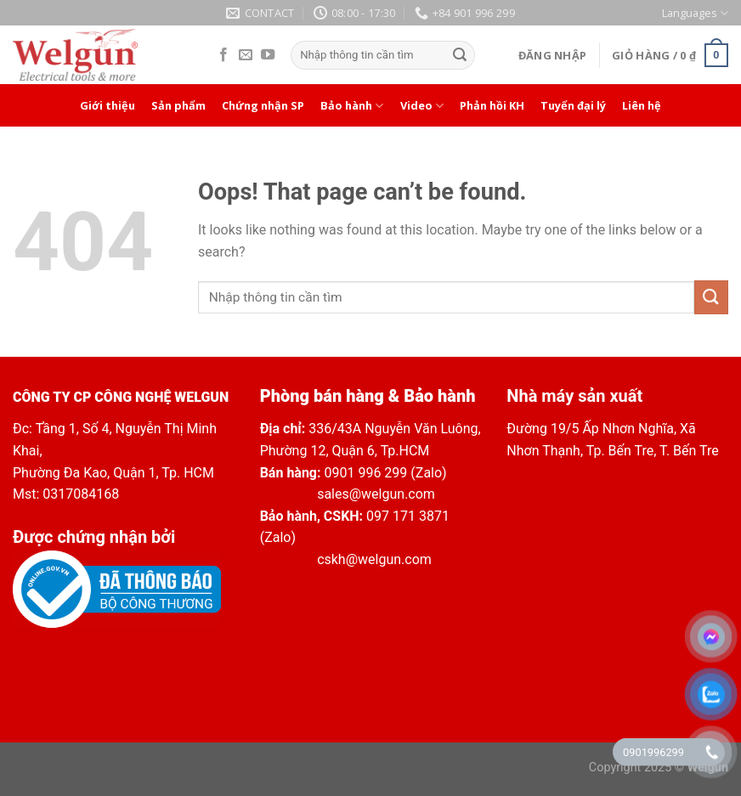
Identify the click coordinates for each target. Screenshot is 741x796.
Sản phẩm (178, 105)
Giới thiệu (107, 105)
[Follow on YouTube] (267, 55)
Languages (695, 13)
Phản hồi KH (492, 105)
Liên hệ (641, 105)
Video (422, 106)
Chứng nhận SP (263, 105)
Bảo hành (351, 106)
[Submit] (459, 55)
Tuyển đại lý (573, 105)
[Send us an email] (245, 55)
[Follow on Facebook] (223, 55)
